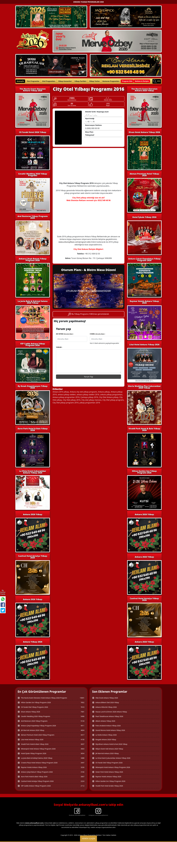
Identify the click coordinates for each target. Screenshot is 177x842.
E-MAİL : (97, 334)
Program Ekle (127, 81)
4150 (82, 739)
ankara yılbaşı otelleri (67, 394)
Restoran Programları (110, 81)
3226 (82, 767)
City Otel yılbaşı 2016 (71, 400)
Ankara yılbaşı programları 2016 (66, 397)
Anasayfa (20, 81)
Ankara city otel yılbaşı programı (83, 392)
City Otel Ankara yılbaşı (108, 397)
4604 (82, 730)
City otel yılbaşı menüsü (91, 400)
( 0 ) (107, 103)
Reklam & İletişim (142, 81)
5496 (82, 716)
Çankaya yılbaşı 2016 (89, 397)
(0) (72, 103)
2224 (82, 781)
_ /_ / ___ (108, 98)
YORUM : (59, 347)
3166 (82, 772)
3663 (82, 749)
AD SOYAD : (65, 334)
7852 (82, 702)
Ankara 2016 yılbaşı (61, 392)
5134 (82, 721)
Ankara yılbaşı (104, 392)
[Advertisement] (88, 166)
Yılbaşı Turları (94, 81)
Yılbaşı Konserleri (65, 81)
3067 (82, 776)
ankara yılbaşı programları (111, 394)
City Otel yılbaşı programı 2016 (66, 402)
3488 (82, 758)
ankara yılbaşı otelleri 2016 (88, 394)
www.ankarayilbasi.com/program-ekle (75, 242)
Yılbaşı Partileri (80, 81)
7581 (82, 712)
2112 (82, 786)
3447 (82, 763)
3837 (82, 744)
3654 (82, 753)
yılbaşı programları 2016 (89, 402)
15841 (82, 698)
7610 (82, 707)
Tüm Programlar (33, 81)
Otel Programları (48, 81)
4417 (82, 735)
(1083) (72, 98)
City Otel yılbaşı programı (113, 400)
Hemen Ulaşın (88, 838)
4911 (82, 726)
